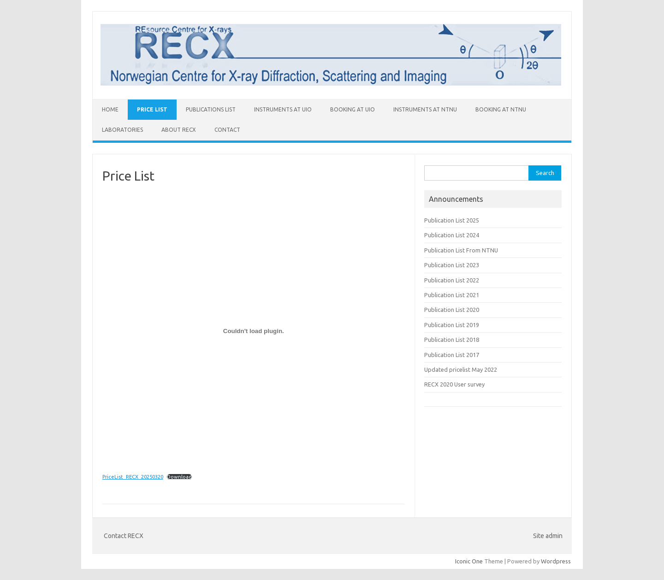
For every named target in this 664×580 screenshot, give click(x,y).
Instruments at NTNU (425, 109)
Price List (152, 109)
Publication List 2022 (451, 280)
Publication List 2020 (451, 309)
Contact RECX (123, 535)
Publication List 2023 (451, 265)
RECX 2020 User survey (454, 384)
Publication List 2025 (451, 220)
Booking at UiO (352, 109)
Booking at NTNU (500, 109)
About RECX (178, 130)
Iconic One (469, 561)
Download (179, 477)
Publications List (211, 109)
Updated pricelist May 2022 (460, 369)
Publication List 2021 (451, 295)
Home (110, 109)
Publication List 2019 (451, 325)
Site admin (548, 535)
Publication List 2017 (451, 355)
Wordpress (556, 561)
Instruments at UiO (283, 109)
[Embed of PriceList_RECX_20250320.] (253, 331)
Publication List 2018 (451, 339)
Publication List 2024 (451, 235)
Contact (227, 130)
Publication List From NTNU (461, 250)
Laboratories (122, 130)
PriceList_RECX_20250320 (132, 477)
